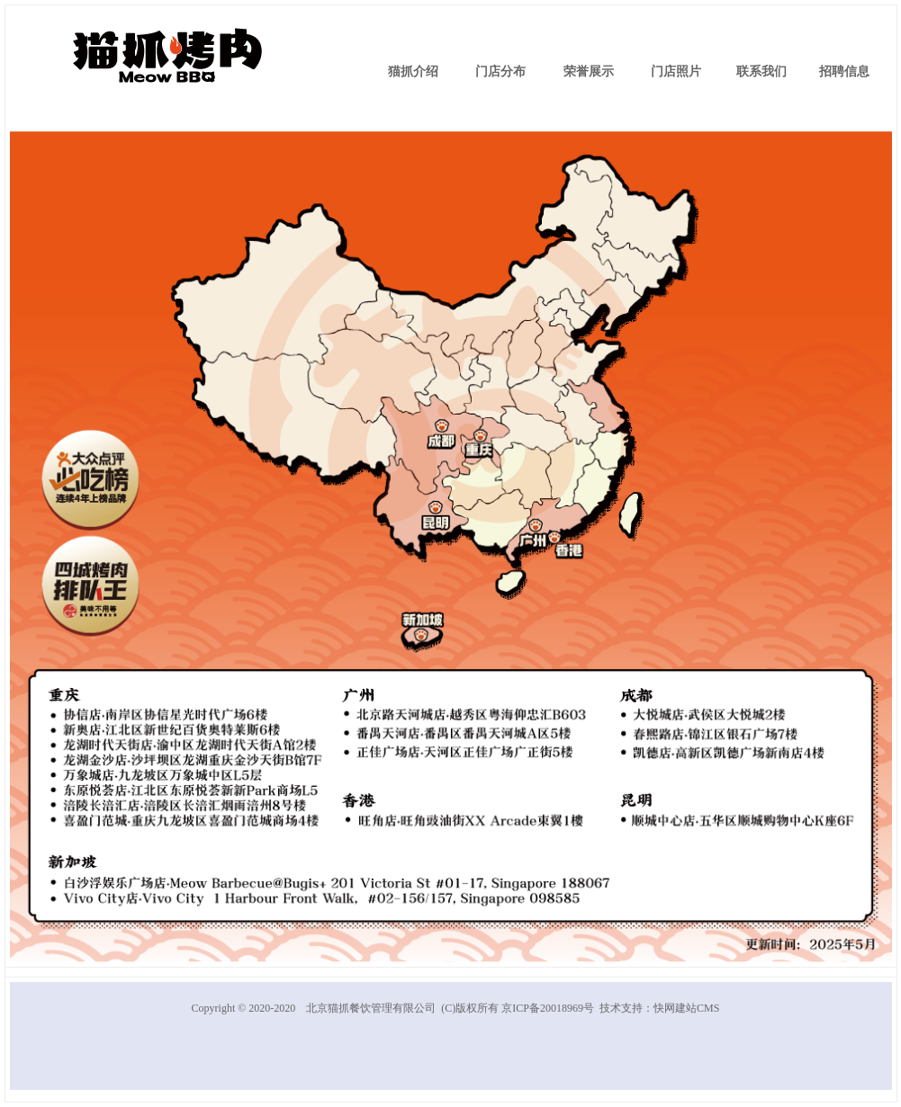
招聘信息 (844, 71)
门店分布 (500, 71)
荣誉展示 (588, 71)
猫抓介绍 (413, 71)
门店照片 (676, 71)
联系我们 (761, 71)
